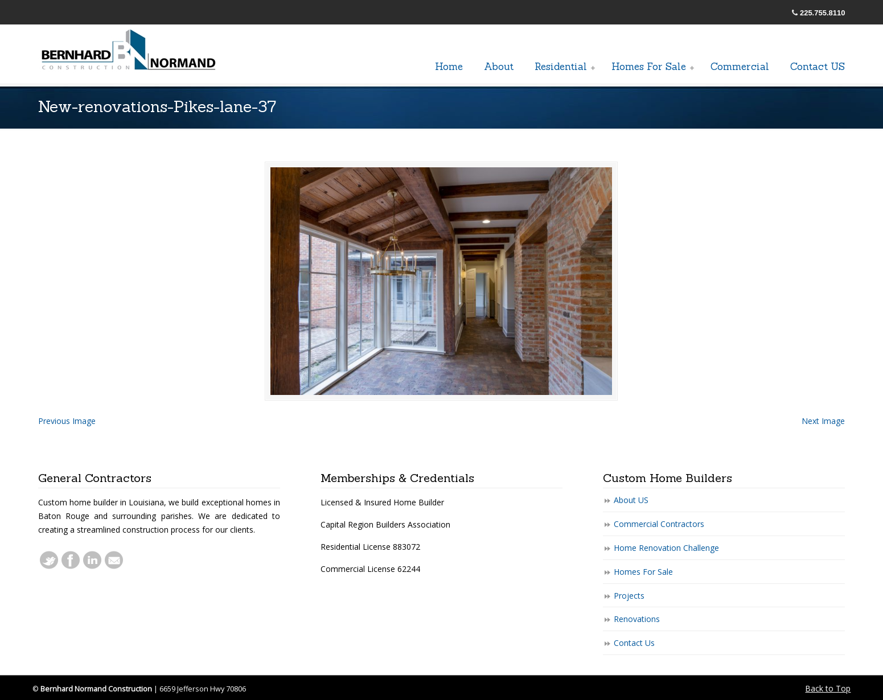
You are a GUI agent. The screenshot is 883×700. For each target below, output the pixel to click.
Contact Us (634, 642)
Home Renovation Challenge (666, 547)
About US (631, 500)
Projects (629, 595)
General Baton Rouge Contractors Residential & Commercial (129, 50)
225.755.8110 (822, 13)
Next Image (823, 420)
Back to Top (828, 688)
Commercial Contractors (659, 523)
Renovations (637, 618)
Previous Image (67, 420)
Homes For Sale (643, 571)
